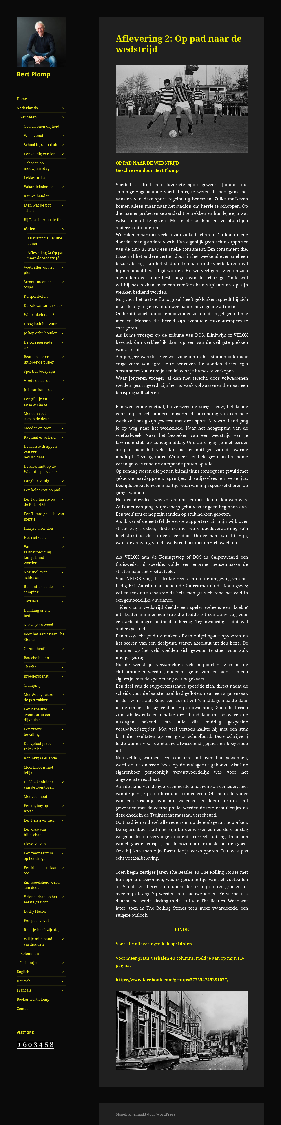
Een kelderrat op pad (42, 490)
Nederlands (27, 107)
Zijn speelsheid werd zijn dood (42, 885)
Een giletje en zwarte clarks (35, 401)
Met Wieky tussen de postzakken (39, 697)
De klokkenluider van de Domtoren (39, 784)
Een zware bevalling (33, 732)
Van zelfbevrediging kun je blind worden (37, 554)
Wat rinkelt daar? (39, 314)
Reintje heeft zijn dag (42, 929)
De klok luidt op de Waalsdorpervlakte (40, 469)
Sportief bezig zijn (39, 371)
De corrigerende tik (38, 345)
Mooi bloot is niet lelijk (38, 770)
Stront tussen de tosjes (38, 284)
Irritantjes (29, 962)
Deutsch (24, 981)
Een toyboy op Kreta (36, 808)
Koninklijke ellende (40, 758)
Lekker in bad (36, 177)
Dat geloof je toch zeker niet (39, 746)
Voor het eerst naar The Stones (44, 637)
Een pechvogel (36, 920)
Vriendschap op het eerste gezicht (40, 899)
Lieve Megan (35, 843)
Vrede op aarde (37, 380)
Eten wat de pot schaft (37, 208)
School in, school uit (41, 144)
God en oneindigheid (41, 126)
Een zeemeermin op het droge (38, 856)
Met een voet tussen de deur (36, 416)
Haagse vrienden (38, 528)
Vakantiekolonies (38, 186)
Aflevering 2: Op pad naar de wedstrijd (46, 255)
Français (24, 990)
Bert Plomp (34, 74)
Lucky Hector (35, 911)
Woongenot (33, 135)
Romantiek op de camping (38, 589)
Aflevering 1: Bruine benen (44, 241)
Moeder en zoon (37, 428)
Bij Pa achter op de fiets (44, 219)
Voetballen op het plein (39, 270)
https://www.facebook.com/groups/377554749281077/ (172, 980)
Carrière (31, 601)
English (23, 971)
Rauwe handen (37, 196)
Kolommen (29, 953)
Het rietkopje (35, 537)
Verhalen (28, 117)
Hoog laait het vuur (40, 323)
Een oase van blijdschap (35, 832)
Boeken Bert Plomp (33, 999)
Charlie (30, 667)
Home (22, 98)
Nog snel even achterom (36, 575)
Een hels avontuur (39, 820)
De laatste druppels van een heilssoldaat (40, 452)
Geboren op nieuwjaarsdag (36, 166)
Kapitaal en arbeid (40, 437)
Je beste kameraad (40, 389)
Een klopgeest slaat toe (40, 870)
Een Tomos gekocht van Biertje (44, 516)
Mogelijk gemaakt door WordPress (145, 1114)
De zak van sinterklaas (43, 305)
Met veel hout (35, 796)
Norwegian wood (38, 624)
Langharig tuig (36, 480)
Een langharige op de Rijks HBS (39, 502)
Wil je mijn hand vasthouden (38, 941)
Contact (23, 1008)
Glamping (32, 685)
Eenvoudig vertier (39, 153)
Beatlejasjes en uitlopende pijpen (39, 359)
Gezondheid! (34, 648)
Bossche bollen (36, 657)
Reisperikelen (36, 296)
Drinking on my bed (37, 613)
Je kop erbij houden (41, 333)
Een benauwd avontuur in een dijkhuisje (37, 714)
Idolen (29, 228)
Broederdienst (36, 676)
